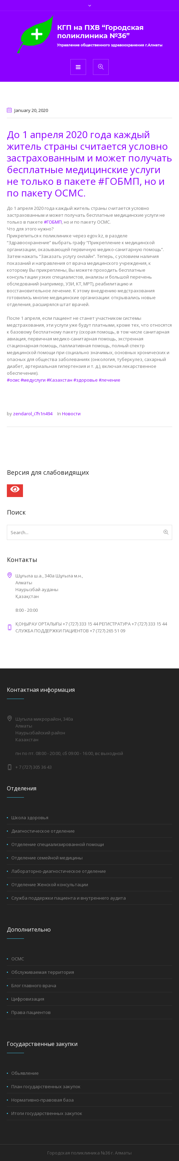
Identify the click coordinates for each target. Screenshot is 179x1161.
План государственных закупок (46, 1086)
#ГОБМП (53, 222)
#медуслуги (33, 380)
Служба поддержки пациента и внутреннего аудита (68, 898)
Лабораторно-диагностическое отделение (58, 871)
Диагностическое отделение (43, 831)
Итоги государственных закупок (46, 1113)
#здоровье (85, 380)
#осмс (13, 380)
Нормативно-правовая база (42, 1100)
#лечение (109, 380)
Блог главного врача (33, 985)
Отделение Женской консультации (49, 884)
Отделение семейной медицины (47, 858)
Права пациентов (31, 1012)
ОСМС (17, 959)
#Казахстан (59, 380)
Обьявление (25, 1073)
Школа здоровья (29, 817)
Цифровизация (27, 999)
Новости (71, 413)
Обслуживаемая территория (42, 972)
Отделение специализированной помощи (57, 844)
